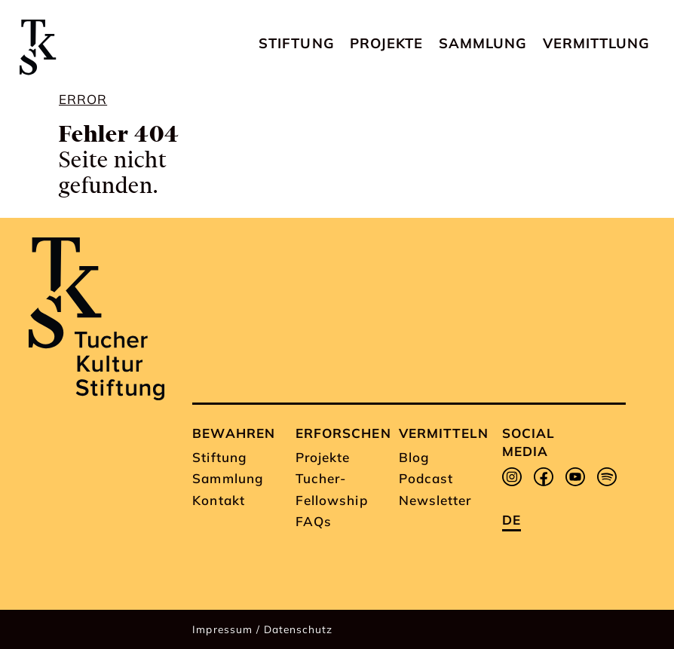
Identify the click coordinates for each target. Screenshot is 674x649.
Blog (414, 457)
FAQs (314, 521)
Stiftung (296, 43)
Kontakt (218, 500)
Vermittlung (596, 43)
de (511, 520)
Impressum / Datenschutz (262, 629)
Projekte (386, 43)
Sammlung (483, 43)
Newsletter (435, 500)
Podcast (426, 478)
